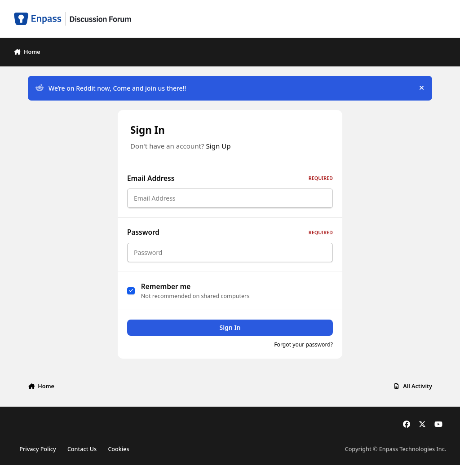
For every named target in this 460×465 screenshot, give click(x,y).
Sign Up (218, 145)
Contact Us (82, 449)
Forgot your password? (303, 350)
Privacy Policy (37, 449)
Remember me (166, 291)
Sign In (229, 333)
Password (230, 235)
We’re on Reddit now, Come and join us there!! (110, 88)
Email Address (230, 178)
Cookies (118, 449)
